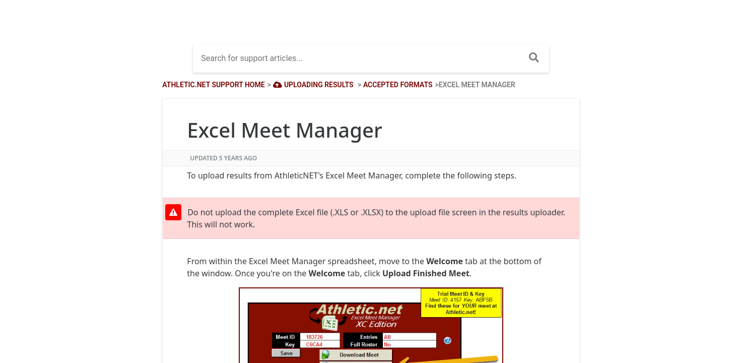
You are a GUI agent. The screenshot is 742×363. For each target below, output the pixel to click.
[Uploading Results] (312, 85)
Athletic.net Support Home (213, 85)
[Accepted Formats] (398, 85)
